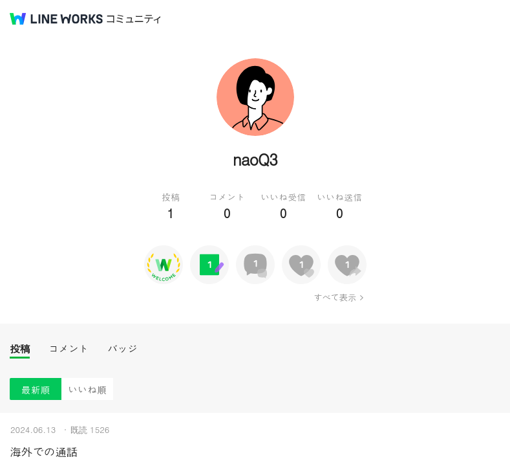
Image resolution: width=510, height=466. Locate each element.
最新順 (35, 389)
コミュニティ (134, 19)
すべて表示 (334, 297)
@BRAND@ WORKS (56, 19)
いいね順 (87, 389)
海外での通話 (44, 451)
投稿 (20, 348)
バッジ (122, 348)
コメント (68, 348)
